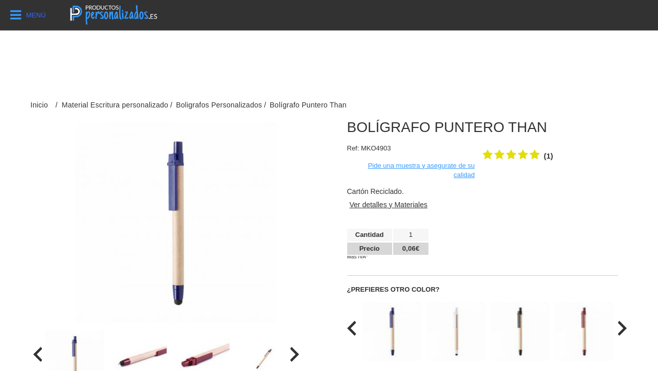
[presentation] (37, 354)
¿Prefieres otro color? (393, 289)
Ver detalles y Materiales (389, 205)
